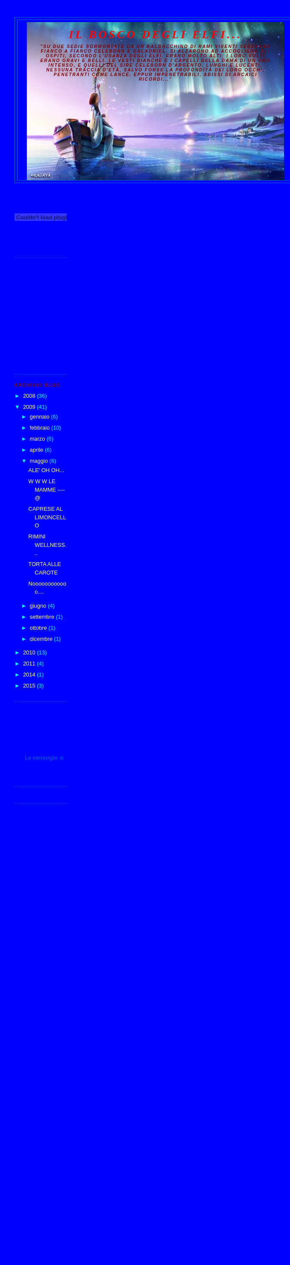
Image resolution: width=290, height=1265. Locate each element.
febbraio (41, 427)
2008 (30, 396)
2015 (30, 685)
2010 (30, 652)
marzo (38, 439)
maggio (39, 461)
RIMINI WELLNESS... (47, 544)
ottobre (39, 628)
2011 (30, 663)
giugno (39, 606)
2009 (30, 407)
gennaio (40, 416)
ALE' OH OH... (46, 470)
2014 (30, 674)
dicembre (42, 639)
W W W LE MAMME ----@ (47, 489)
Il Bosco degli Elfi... (155, 34)
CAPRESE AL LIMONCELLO (47, 517)
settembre (43, 617)
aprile (37, 450)
